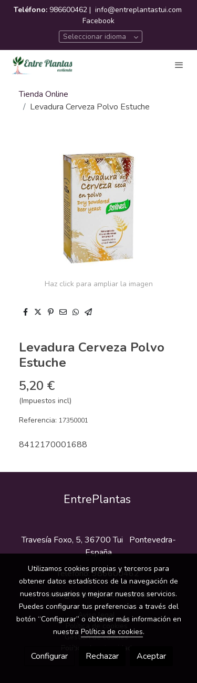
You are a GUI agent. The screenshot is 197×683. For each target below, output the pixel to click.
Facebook (98, 21)
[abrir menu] (179, 64)
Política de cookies (112, 632)
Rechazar (102, 656)
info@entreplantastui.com (138, 10)
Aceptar (151, 656)
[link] (42, 64)
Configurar (49, 656)
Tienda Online (43, 94)
